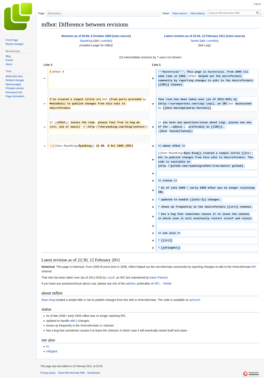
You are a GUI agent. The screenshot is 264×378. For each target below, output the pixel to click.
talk (96, 40)
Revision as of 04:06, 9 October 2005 (86, 36)
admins (130, 283)
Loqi (109, 277)
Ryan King (48, 299)
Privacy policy (47, 372)
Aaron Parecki (159, 277)
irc (85, 299)
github (193, 299)
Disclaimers (93, 372)
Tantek (167, 283)
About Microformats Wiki (71, 372)
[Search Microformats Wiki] (234, 13)
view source (121, 36)
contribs (106, 40)
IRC (253, 266)
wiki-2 (73, 320)
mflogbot (51, 351)
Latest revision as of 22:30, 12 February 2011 (194, 36)
